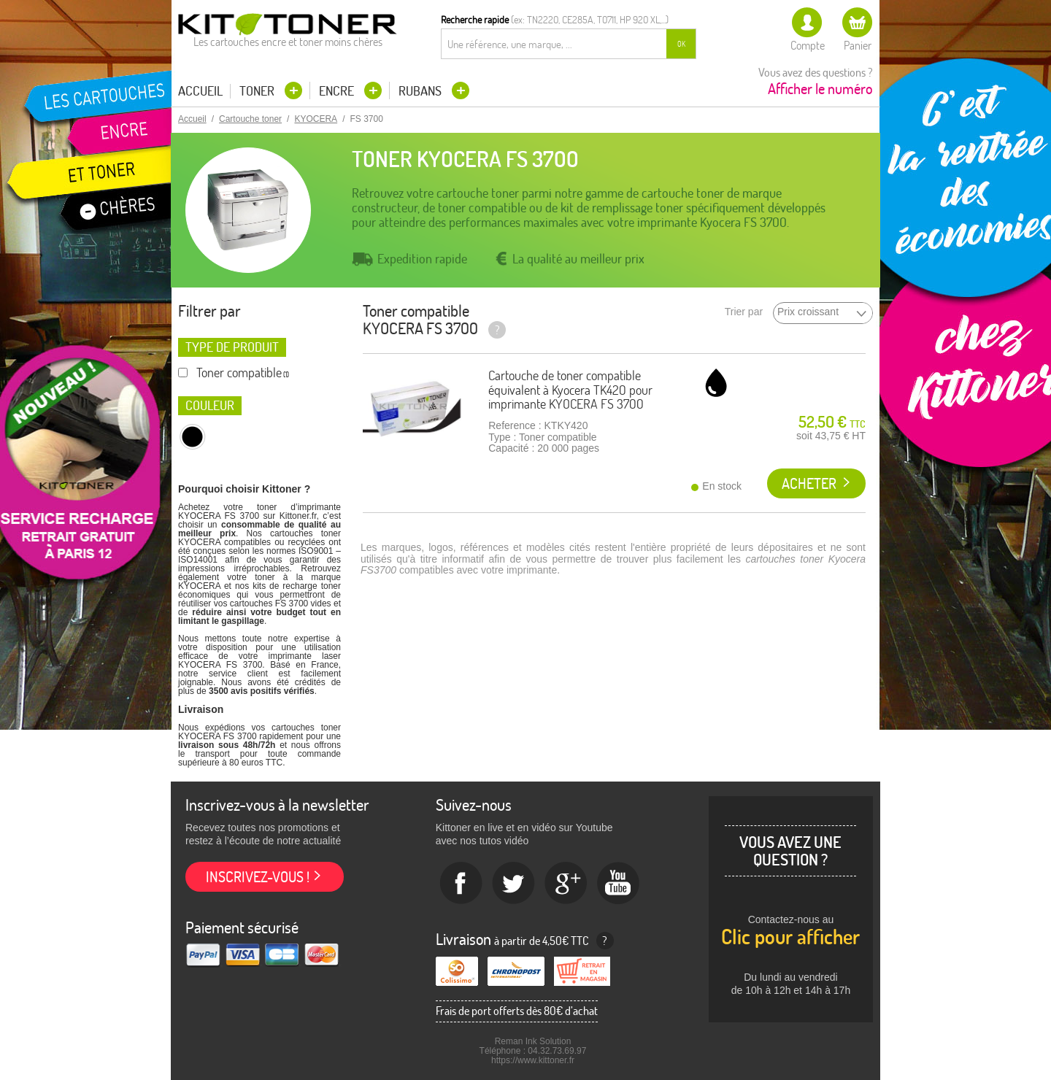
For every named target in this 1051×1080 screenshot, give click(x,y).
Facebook (461, 884)
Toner (258, 90)
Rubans (421, 90)
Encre (338, 90)
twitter (514, 884)
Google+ (566, 884)
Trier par (744, 311)
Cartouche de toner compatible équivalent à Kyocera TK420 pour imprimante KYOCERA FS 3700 (570, 390)
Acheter (809, 483)
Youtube (619, 884)
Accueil (200, 91)
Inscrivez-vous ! (257, 877)
